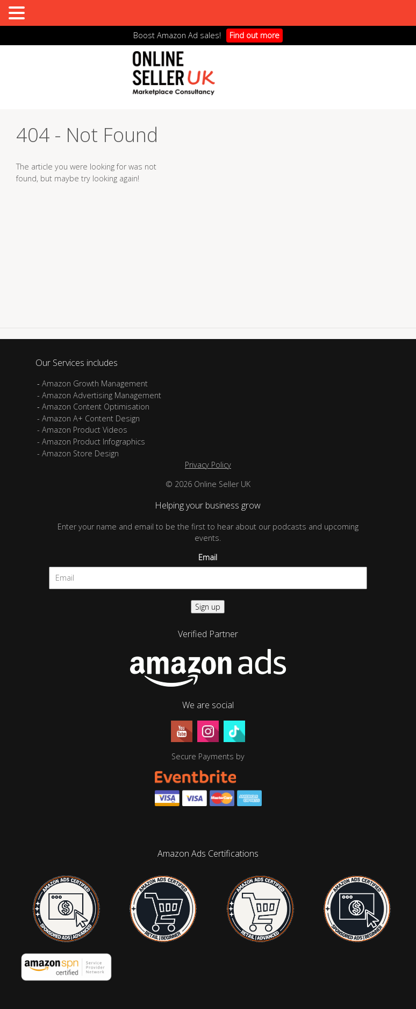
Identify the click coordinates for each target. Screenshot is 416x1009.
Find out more (254, 35)
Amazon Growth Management (95, 383)
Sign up (207, 607)
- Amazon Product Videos (83, 430)
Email (207, 557)
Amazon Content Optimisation (95, 406)
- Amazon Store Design (78, 453)
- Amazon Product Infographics (91, 441)
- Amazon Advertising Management (99, 395)
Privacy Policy (208, 465)
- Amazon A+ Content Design (88, 418)
